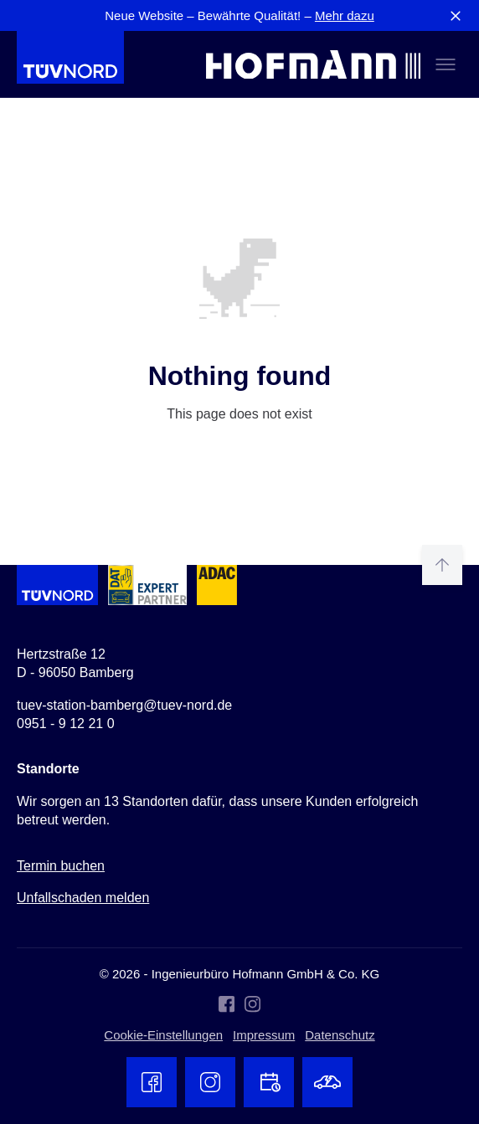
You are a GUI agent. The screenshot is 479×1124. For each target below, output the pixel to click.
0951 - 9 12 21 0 (66, 723)
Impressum (264, 1035)
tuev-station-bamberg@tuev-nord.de (124, 705)
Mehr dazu (344, 15)
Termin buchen (61, 866)
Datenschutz (339, 1035)
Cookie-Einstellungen (163, 1035)
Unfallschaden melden (83, 897)
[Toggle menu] (445, 64)
